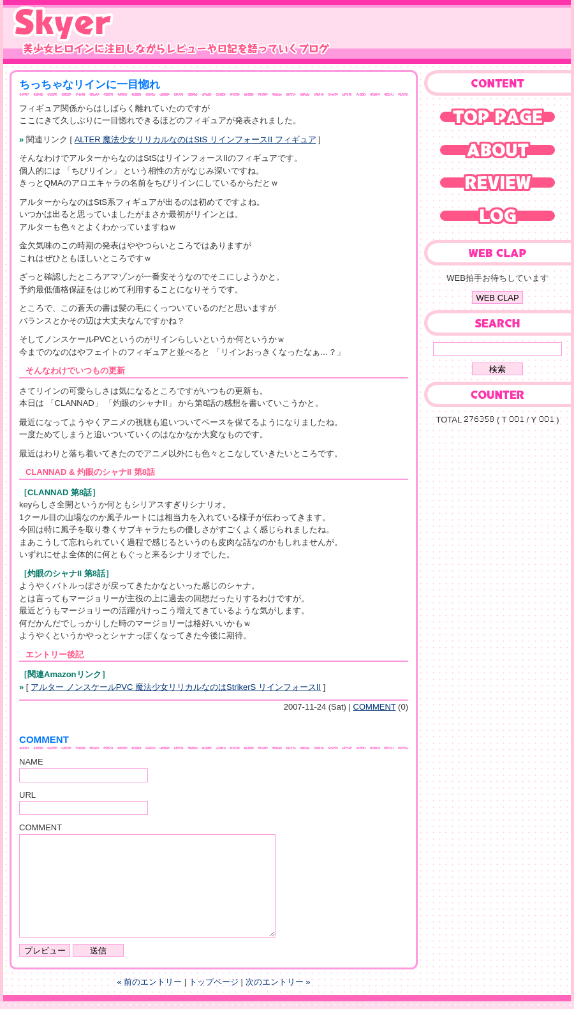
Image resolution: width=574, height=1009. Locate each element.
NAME (31, 761)
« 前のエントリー (149, 982)
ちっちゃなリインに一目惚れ (89, 84)
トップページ (214, 982)
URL (27, 795)
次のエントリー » (278, 982)
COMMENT (374, 707)
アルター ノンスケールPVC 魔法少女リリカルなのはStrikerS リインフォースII (176, 687)
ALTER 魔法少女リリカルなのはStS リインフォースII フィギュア (195, 139)
